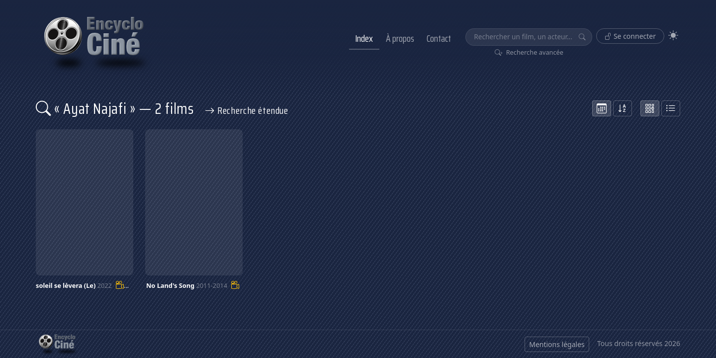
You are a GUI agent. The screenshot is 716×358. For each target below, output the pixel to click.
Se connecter (630, 36)
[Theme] (673, 35)
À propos (400, 38)
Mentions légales (557, 344)
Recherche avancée (529, 52)
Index (364, 38)
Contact (439, 38)
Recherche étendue (246, 110)
